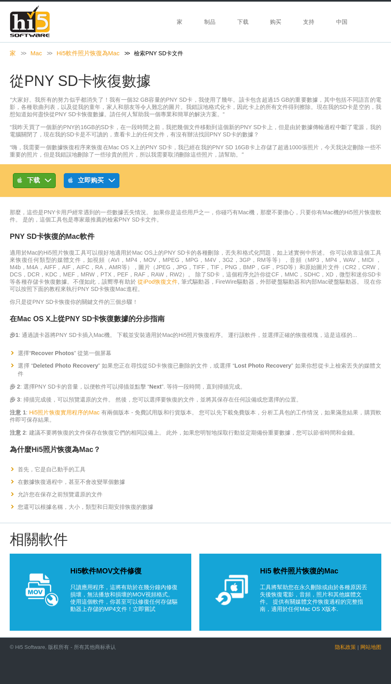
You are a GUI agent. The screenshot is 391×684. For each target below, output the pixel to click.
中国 (342, 22)
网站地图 (370, 647)
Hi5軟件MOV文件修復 (106, 571)
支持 (308, 22)
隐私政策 (345, 647)
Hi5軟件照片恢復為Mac (87, 53)
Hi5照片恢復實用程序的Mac (64, 412)
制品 (209, 22)
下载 (243, 22)
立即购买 (91, 181)
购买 (275, 22)
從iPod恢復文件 (158, 281)
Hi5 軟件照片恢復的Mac (299, 571)
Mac (36, 53)
